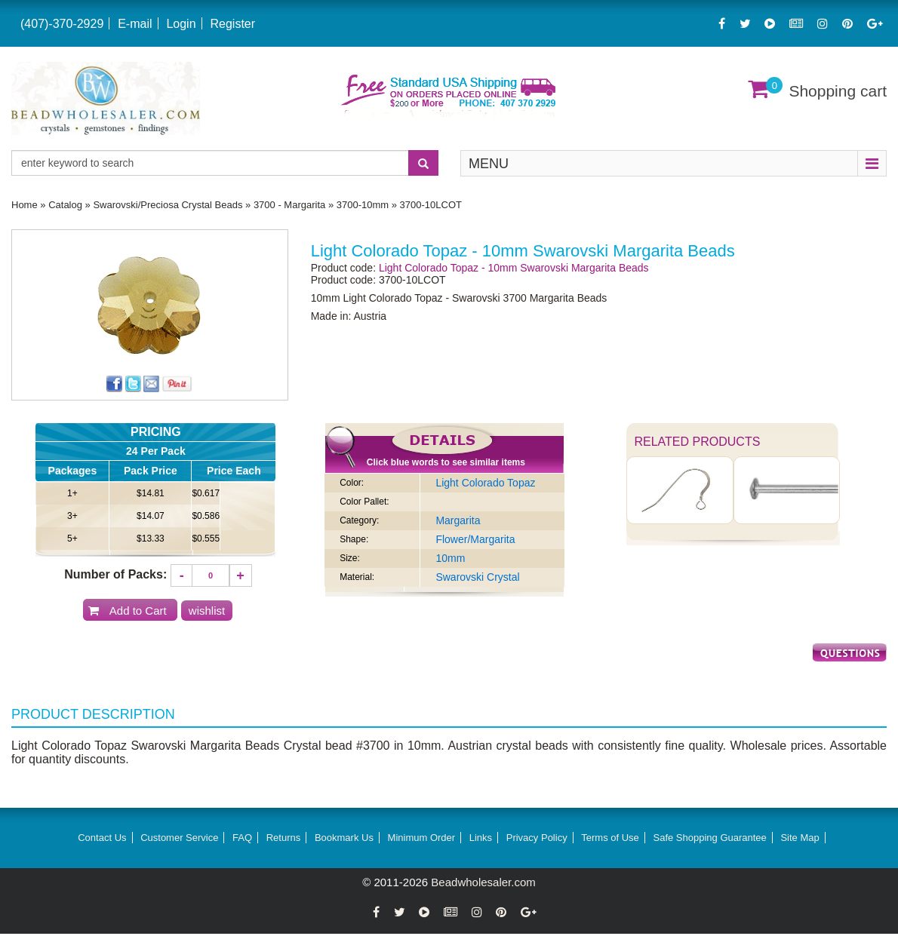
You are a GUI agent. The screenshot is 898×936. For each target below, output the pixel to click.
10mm (450, 558)
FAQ (242, 837)
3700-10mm (363, 204)
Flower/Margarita (475, 539)
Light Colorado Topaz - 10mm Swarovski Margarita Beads (514, 268)
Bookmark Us (344, 837)
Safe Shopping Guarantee (709, 837)
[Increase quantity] (240, 575)
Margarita (457, 520)
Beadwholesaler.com (483, 882)
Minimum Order (422, 837)
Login (180, 23)
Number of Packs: (115, 574)
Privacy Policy (536, 837)
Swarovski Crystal (477, 577)
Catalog (65, 204)
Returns (283, 837)
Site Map (799, 837)
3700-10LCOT (431, 204)
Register (232, 23)
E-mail (135, 23)
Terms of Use (610, 837)
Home (24, 204)
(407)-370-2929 (61, 23)
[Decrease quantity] (182, 575)
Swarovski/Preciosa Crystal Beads (167, 204)
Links (480, 837)
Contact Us (102, 837)
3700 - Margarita (289, 204)
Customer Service (179, 837)
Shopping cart (838, 91)
